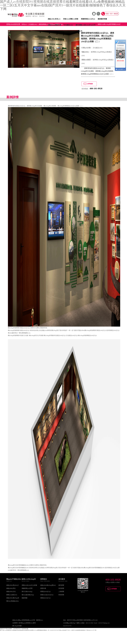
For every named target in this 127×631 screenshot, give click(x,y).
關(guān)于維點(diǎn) (13, 579)
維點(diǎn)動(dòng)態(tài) (48, 585)
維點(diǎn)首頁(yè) (54, 19)
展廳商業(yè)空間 (27, 588)
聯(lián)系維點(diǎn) (12, 601)
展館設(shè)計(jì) (45, 598)
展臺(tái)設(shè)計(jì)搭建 (29, 585)
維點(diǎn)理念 (11, 588)
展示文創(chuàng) (27, 591)
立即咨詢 (90, 84)
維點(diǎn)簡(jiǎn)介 (12, 585)
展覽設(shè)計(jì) (45, 591)
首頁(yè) (24, 24)
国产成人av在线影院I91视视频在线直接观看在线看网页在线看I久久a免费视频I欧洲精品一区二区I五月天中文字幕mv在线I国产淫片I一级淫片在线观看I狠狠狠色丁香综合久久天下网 (48, 630)
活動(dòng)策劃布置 (54, 25)
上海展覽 (61, 591)
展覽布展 (43, 588)
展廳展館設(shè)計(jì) (88, 19)
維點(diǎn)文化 (11, 591)
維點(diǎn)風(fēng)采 (12, 598)
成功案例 (61, 579)
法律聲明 (15, 623)
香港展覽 (61, 595)
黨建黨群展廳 (102, 19)
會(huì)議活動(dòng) (28, 595)
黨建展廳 (24, 598)
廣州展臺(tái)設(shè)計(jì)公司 (86, 25)
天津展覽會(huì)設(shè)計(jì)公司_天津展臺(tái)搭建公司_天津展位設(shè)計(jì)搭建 (36, 2)
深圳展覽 (61, 588)
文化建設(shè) (68, 25)
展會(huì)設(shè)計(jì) (46, 595)
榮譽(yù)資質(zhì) (11, 595)
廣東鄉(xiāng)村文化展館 (34, 106)
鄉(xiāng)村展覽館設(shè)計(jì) (67, 106)
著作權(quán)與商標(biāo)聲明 (27, 623)
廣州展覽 (61, 585)
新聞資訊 (43, 579)
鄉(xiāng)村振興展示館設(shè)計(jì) (18, 328)
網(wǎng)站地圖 (17, 626)
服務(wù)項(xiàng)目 (29, 579)
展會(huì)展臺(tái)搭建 (70, 19)
